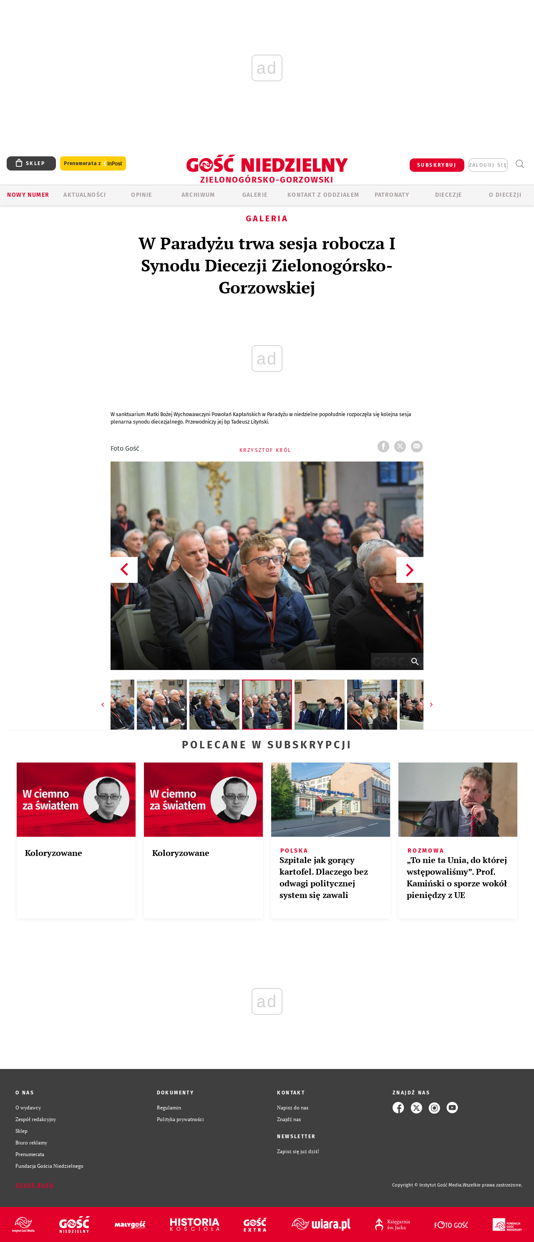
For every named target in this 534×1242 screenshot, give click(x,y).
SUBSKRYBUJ (436, 165)
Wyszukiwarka (519, 164)
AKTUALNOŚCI (84, 194)
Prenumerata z (93, 163)
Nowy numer (28, 194)
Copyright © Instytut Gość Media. (427, 1185)
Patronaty (392, 194)
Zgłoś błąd (34, 1185)
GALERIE (255, 194)
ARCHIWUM (198, 194)
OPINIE (141, 194)
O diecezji (505, 194)
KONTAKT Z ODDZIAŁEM (323, 194)
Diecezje (448, 194)
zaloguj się (488, 165)
